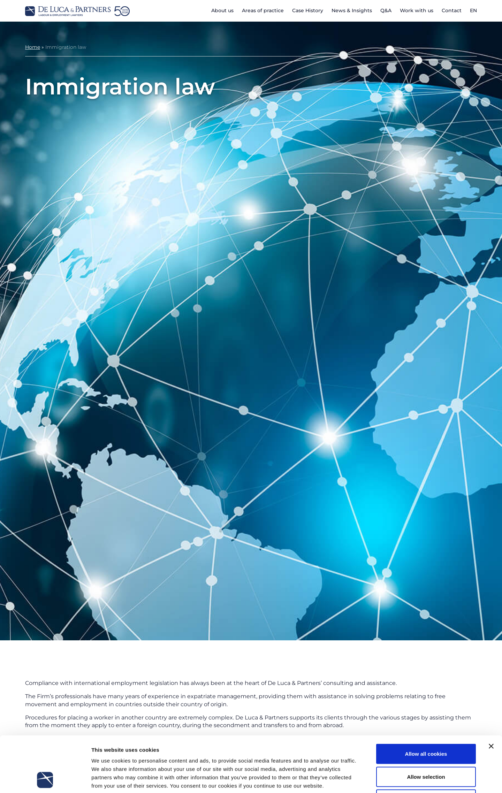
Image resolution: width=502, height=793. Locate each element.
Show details (366, 779)
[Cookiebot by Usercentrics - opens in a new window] (45, 779)
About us (222, 10)
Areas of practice (263, 10)
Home (32, 47)
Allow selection (426, 724)
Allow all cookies (426, 701)
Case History (307, 10)
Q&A (385, 10)
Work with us (416, 10)
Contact (452, 10)
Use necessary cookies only (426, 747)
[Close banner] (491, 694)
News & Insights (352, 10)
